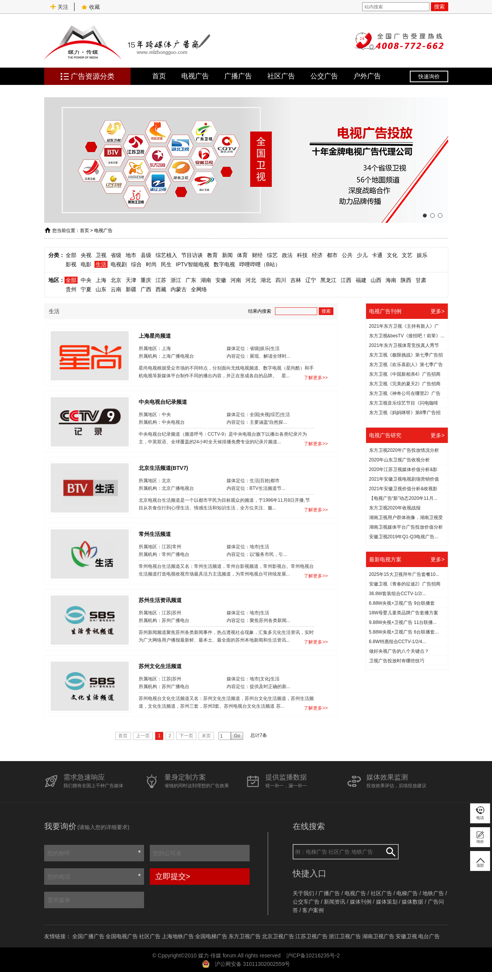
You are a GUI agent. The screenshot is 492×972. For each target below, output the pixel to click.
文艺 (407, 255)
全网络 (199, 289)
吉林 (295, 280)
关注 (59, 7)
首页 (159, 76)
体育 (242, 255)
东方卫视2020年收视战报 (395, 508)
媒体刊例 (360, 902)
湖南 (205, 280)
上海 (101, 280)
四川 (280, 280)
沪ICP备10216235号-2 (313, 955)
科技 (302, 255)
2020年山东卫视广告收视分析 (399, 460)
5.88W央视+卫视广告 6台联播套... (404, 632)
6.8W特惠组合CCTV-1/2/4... (397, 641)
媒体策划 (387, 902)
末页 (206, 735)
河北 (250, 280)
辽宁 (310, 280)
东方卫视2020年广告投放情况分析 (404, 450)
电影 (86, 264)
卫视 (101, 255)
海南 (391, 280)
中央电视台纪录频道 (163, 401)
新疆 (131, 289)
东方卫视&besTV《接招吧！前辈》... (407, 335)
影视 (71, 264)
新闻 (227, 255)
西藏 (161, 289)
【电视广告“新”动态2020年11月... (403, 498)
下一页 (186, 735)
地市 (131, 255)
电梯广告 (407, 893)
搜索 (439, 6)
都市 (332, 255)
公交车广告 (306, 902)
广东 (191, 280)
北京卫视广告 (278, 936)
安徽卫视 (406, 936)
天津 (131, 280)
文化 (392, 255)
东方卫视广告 (245, 936)
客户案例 (313, 910)
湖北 (265, 280)
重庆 (146, 280)
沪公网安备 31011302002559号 (252, 964)
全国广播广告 (88, 936)
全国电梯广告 (211, 936)
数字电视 (224, 264)
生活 (101, 264)
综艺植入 (166, 255)
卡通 (377, 255)
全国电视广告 (122, 936)
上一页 (143, 735)
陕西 (406, 280)
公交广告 (324, 76)
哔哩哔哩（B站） (259, 264)
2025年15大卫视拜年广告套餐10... (404, 574)
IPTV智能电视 (192, 264)
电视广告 (195, 76)
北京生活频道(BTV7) (163, 467)
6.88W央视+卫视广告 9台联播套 (402, 603)
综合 (136, 264)
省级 (116, 255)
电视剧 (119, 264)
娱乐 (422, 255)
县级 (146, 255)
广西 (146, 289)
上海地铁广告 (178, 936)
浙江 (176, 280)
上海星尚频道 (155, 335)
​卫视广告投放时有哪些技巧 (396, 660)
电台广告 (429, 936)
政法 (287, 255)
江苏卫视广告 (311, 936)
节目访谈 (192, 255)
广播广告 (238, 76)
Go (237, 735)
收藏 (90, 7)
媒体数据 (412, 902)
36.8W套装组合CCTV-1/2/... (397, 593)
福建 (361, 280)
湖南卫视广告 (378, 936)
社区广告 (281, 76)
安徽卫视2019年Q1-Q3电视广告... (404, 536)
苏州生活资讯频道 (160, 599)
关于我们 (303, 893)
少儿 (362, 255)
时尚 (151, 264)
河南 (235, 280)
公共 (347, 255)
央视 (86, 255)
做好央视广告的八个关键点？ (399, 651)
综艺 (272, 255)
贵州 (71, 289)
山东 (101, 289)
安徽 (220, 280)
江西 (346, 280)
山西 (376, 280)
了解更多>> (316, 377)
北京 (116, 280)
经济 (317, 255)
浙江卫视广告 (345, 936)
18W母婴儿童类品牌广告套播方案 (404, 612)
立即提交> (173, 876)
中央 (86, 280)
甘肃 (421, 280)
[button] (424, 215)
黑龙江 (328, 280)
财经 (257, 255)
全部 (71, 255)
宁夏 (86, 289)
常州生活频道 (155, 533)
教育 (212, 255)
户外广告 (367, 76)
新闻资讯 (334, 902)
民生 (166, 264)
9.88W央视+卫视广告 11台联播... (403, 622)
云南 (116, 289)
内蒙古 (179, 289)
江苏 (161, 280)
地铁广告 (433, 893)
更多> (437, 311)
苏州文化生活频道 (160, 665)
